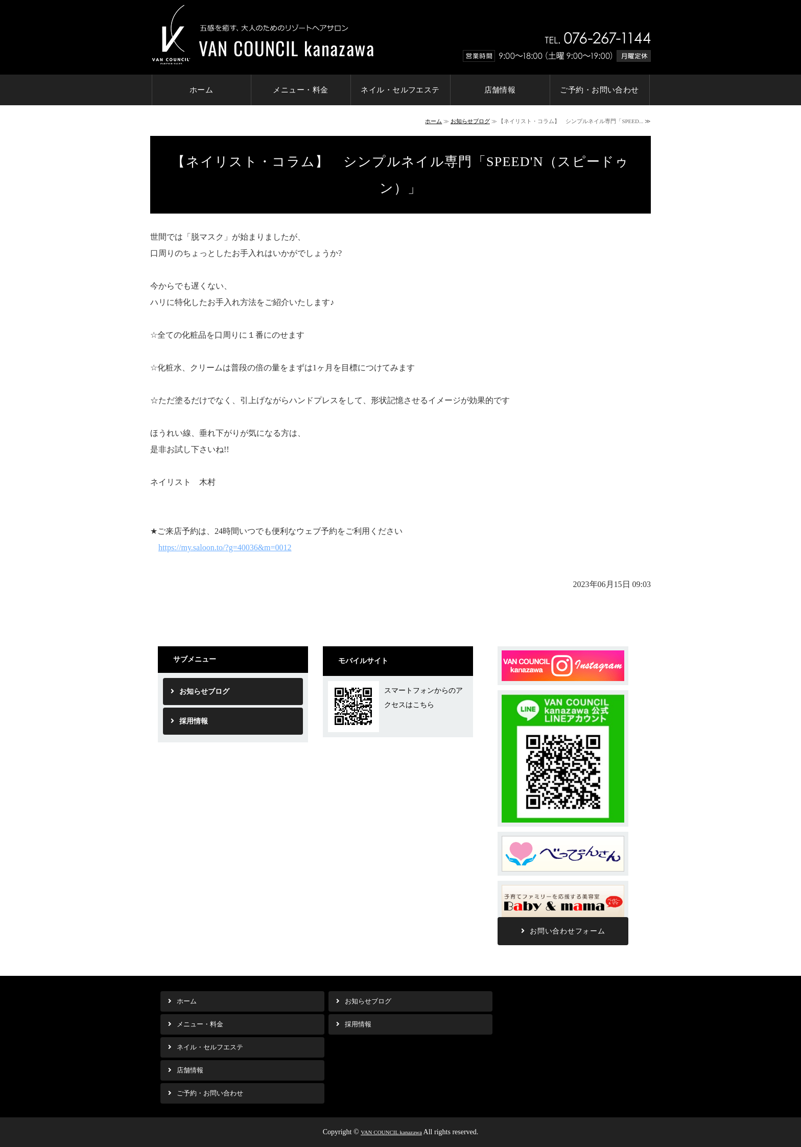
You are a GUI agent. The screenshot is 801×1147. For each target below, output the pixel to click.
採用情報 (193, 721)
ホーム (201, 90)
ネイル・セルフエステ (400, 90)
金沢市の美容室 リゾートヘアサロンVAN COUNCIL (261, 33)
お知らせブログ (470, 121)
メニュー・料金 (300, 90)
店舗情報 (500, 90)
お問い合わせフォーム (567, 931)
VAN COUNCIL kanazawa (391, 1132)
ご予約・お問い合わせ (599, 90)
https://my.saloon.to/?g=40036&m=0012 (225, 547)
